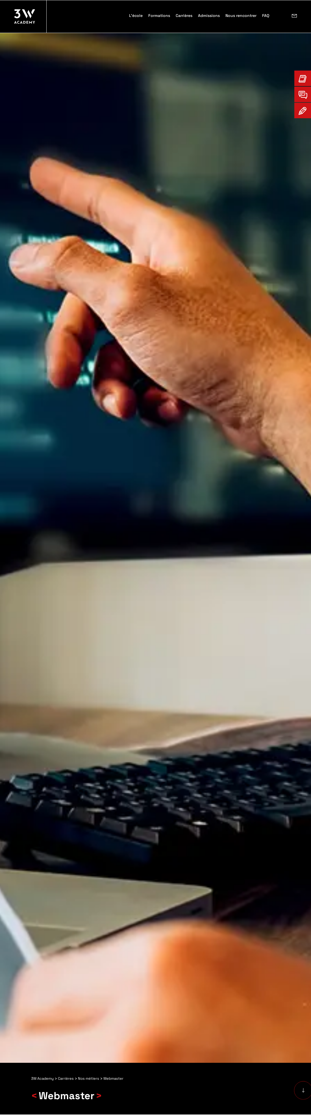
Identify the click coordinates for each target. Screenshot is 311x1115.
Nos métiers (88, 1078)
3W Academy (42, 1078)
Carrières (66, 1078)
